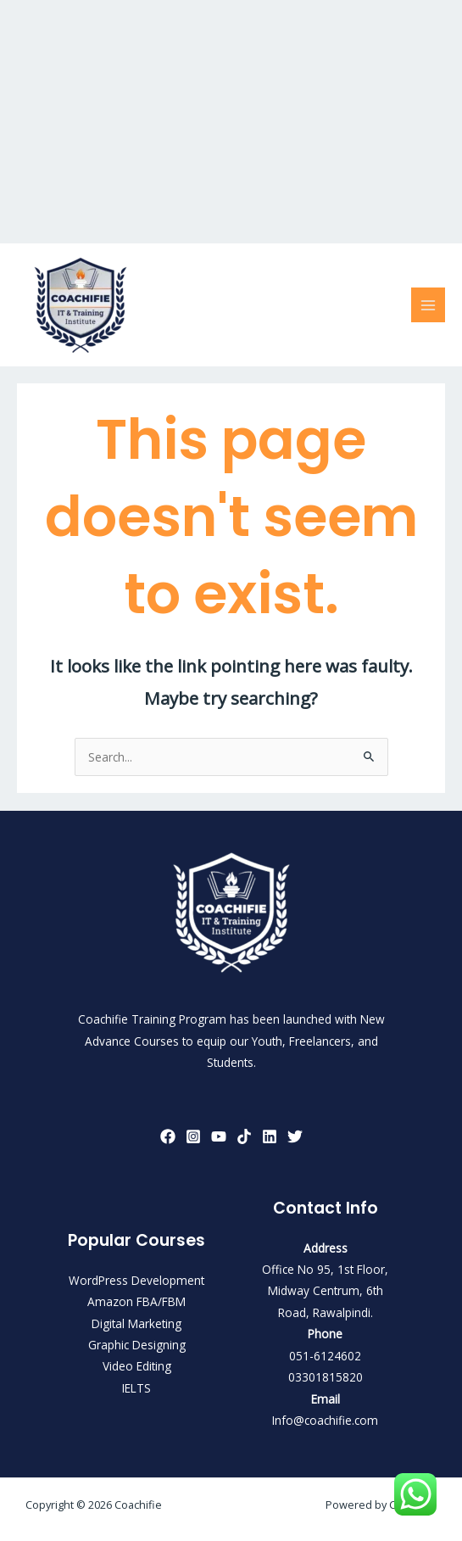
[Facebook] (167, 1136)
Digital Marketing (136, 1323)
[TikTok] (244, 1136)
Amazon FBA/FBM (136, 1301)
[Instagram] (193, 1136)
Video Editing (137, 1366)
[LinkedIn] (269, 1136)
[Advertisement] (231, 118)
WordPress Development (136, 1280)
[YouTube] (218, 1136)
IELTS (136, 1388)
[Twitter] (295, 1136)
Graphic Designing (137, 1345)
